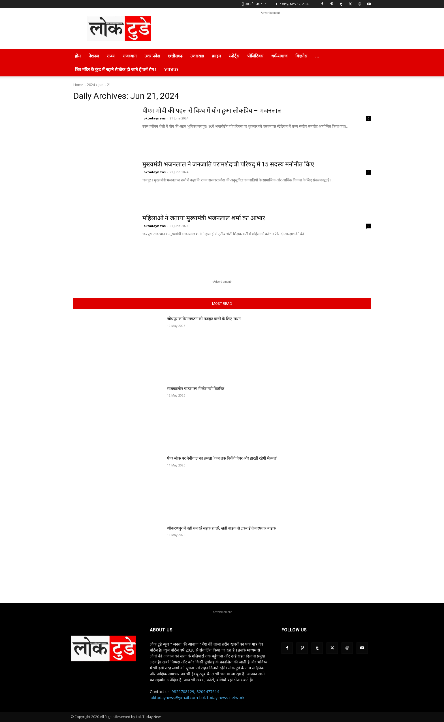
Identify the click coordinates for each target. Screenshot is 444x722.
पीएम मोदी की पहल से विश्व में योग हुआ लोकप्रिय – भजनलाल (212, 110)
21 (109, 84)
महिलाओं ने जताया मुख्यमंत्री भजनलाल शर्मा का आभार (203, 218)
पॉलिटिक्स (255, 56)
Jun (101, 84)
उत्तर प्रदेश (152, 56)
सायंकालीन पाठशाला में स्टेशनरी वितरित (195, 388)
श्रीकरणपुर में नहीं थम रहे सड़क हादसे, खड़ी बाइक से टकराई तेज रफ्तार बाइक (221, 528)
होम (78, 56)
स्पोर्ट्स (234, 56)
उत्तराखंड (197, 56)
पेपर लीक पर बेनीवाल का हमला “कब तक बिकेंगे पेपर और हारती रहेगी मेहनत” (222, 458)
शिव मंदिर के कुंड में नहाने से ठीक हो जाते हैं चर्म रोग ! (115, 69)
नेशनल (94, 56)
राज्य (111, 56)
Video (171, 69)
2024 (91, 84)
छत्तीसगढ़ (175, 56)
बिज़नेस (301, 56)
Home (78, 84)
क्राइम (216, 56)
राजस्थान (129, 56)
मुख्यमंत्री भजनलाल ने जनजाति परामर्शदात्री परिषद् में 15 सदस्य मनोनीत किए (228, 164)
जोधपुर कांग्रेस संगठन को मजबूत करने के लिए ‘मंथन (204, 318)
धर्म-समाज (279, 56)
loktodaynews (154, 118)
